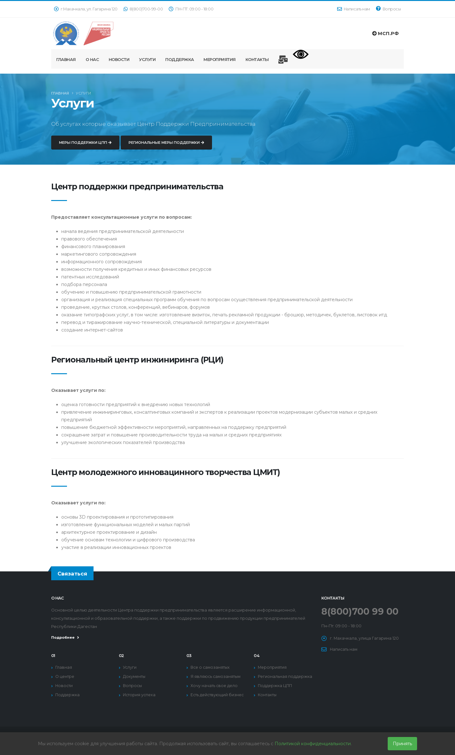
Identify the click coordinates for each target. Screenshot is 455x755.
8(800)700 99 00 (360, 611)
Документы (134, 676)
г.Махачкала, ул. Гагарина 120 (86, 9)
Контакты (257, 59)
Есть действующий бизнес (218, 694)
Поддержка (179, 59)
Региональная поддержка (285, 676)
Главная (66, 59)
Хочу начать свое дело (215, 685)
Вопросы (388, 8)
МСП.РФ (385, 33)
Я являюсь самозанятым (216, 676)
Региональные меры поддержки (166, 148)
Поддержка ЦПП (275, 685)
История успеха (139, 694)
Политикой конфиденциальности (313, 743)
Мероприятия (219, 59)
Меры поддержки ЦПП (85, 148)
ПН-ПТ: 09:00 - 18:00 (191, 9)
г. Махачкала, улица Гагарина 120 (364, 638)
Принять (402, 743)
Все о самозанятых (211, 667)
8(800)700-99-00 (143, 9)
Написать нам (353, 9)
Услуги (147, 59)
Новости (119, 59)
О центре (65, 676)
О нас (92, 59)
